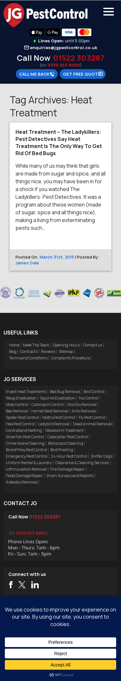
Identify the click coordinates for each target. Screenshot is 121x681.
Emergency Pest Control (26, 456)
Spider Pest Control (22, 417)
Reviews (48, 351)
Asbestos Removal (21, 482)
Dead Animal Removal (92, 424)
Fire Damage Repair (67, 469)
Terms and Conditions (28, 358)
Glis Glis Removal (81, 404)
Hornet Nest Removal (49, 411)
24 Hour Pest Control (69, 456)
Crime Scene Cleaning (25, 443)
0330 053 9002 (63, 65)
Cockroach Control (47, 404)
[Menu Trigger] (108, 11)
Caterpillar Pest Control (67, 437)
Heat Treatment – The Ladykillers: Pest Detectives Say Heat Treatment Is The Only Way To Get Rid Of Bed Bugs (58, 142)
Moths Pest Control (58, 417)
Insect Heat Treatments (26, 391)
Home (14, 345)
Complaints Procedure (70, 358)
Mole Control (17, 404)
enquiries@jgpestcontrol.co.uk (63, 47)
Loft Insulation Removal (26, 469)
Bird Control (94, 391)
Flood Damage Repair (24, 475)
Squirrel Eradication (57, 398)
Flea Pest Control (20, 424)
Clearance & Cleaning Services (82, 462)
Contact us (92, 345)
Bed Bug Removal (65, 391)
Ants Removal (84, 411)
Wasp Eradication (21, 398)
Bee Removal (17, 411)
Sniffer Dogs (101, 456)
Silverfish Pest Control (25, 437)
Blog (12, 351)
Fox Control (88, 398)
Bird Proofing (61, 449)
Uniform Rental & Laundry (29, 462)
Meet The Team (36, 345)
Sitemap (66, 351)
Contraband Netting (24, 430)
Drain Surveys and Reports (70, 475)
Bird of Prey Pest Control (26, 449)
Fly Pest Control (92, 417)
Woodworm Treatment (64, 430)
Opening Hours (66, 345)
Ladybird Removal (53, 424)
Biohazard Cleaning (65, 443)
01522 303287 (78, 57)
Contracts (28, 351)
